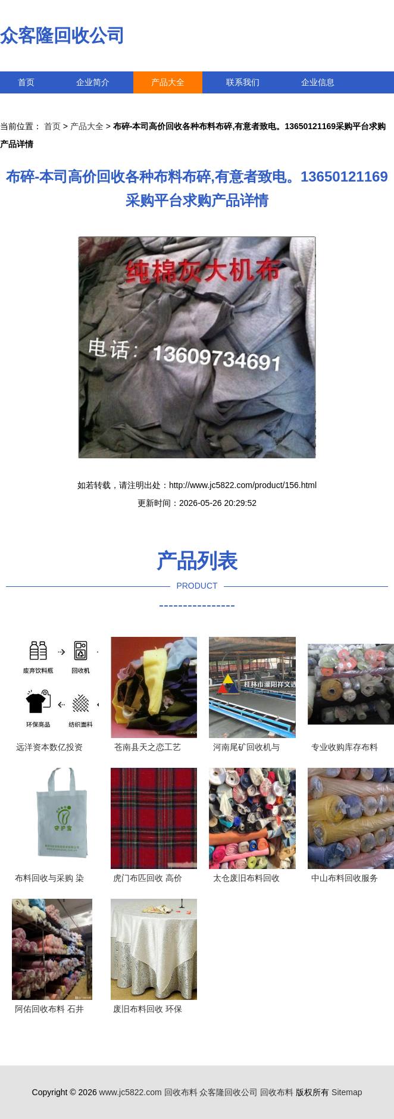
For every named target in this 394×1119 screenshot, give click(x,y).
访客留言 (34, 104)
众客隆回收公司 (62, 35)
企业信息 (317, 82)
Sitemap (347, 1092)
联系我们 (242, 82)
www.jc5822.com (130, 1092)
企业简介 (93, 82)
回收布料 (181, 1092)
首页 (26, 82)
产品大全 (168, 82)
